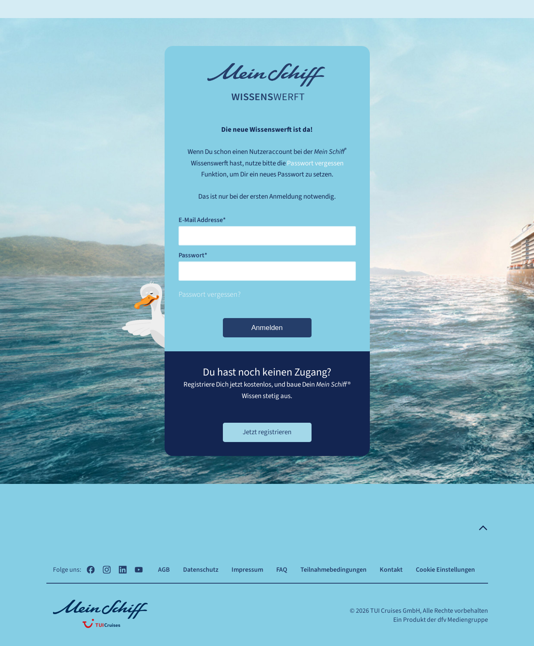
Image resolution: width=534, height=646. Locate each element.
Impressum (247, 569)
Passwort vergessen (315, 163)
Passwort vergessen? (210, 294)
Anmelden (267, 328)
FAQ (281, 569)
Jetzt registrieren (267, 432)
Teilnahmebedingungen (333, 569)
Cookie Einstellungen (445, 569)
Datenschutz (200, 569)
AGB (164, 569)
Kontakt (391, 569)
